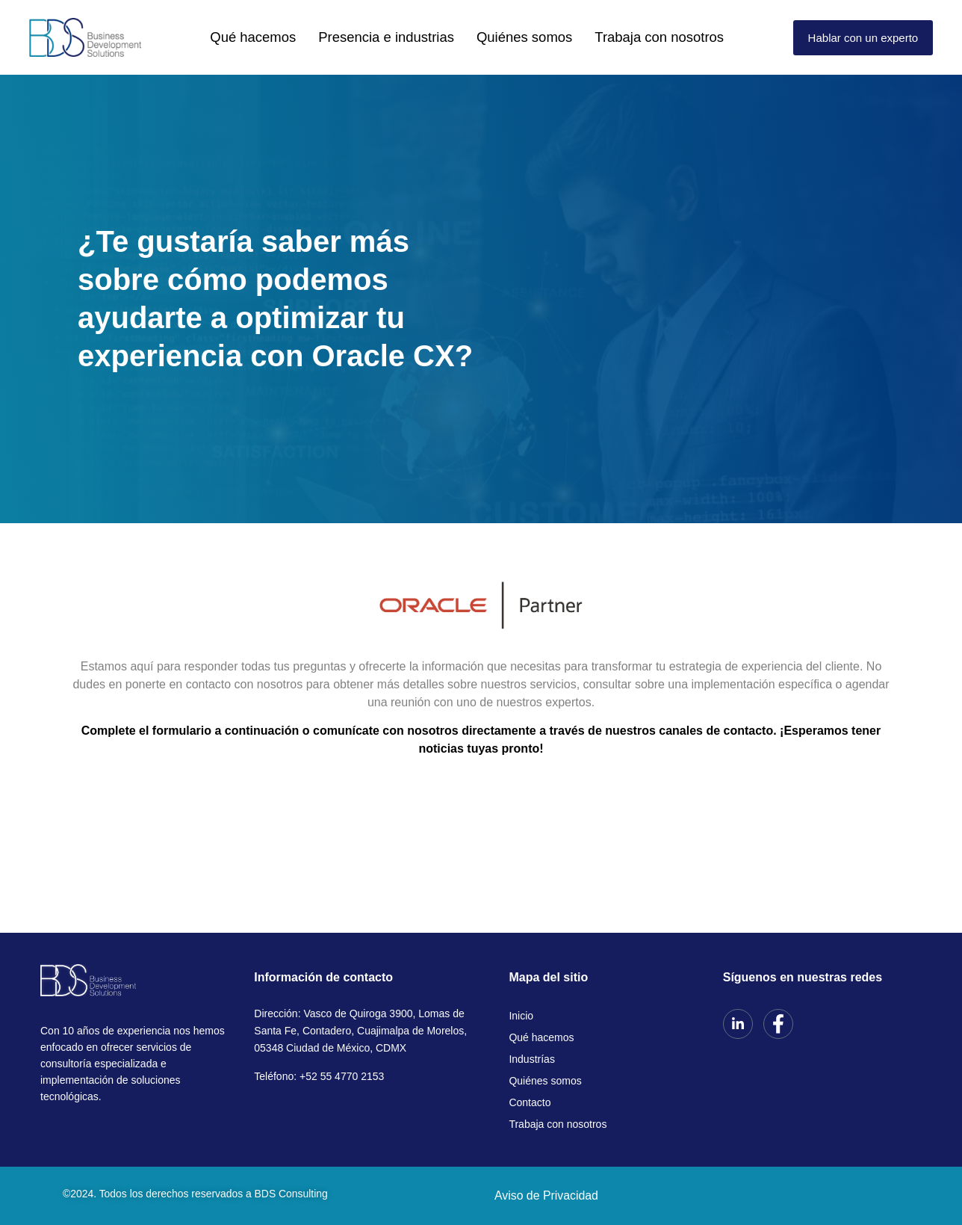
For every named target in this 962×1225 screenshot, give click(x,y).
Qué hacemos (286, 37)
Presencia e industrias (399, 37)
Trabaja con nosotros (629, 37)
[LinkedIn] (738, 1024)
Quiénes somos (515, 37)
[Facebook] (778, 1024)
